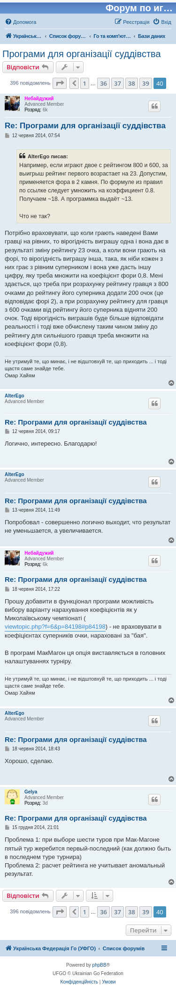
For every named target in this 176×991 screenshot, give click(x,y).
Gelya (30, 791)
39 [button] (145, 83)
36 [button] (103, 83)
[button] (60, 83)
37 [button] (117, 83)
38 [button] (131, 83)
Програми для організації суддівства (81, 54)
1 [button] (84, 83)
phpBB (99, 965)
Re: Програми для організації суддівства (85, 125)
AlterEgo (14, 395)
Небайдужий (39, 98)
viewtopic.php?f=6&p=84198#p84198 (55, 626)
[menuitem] (20, 22)
